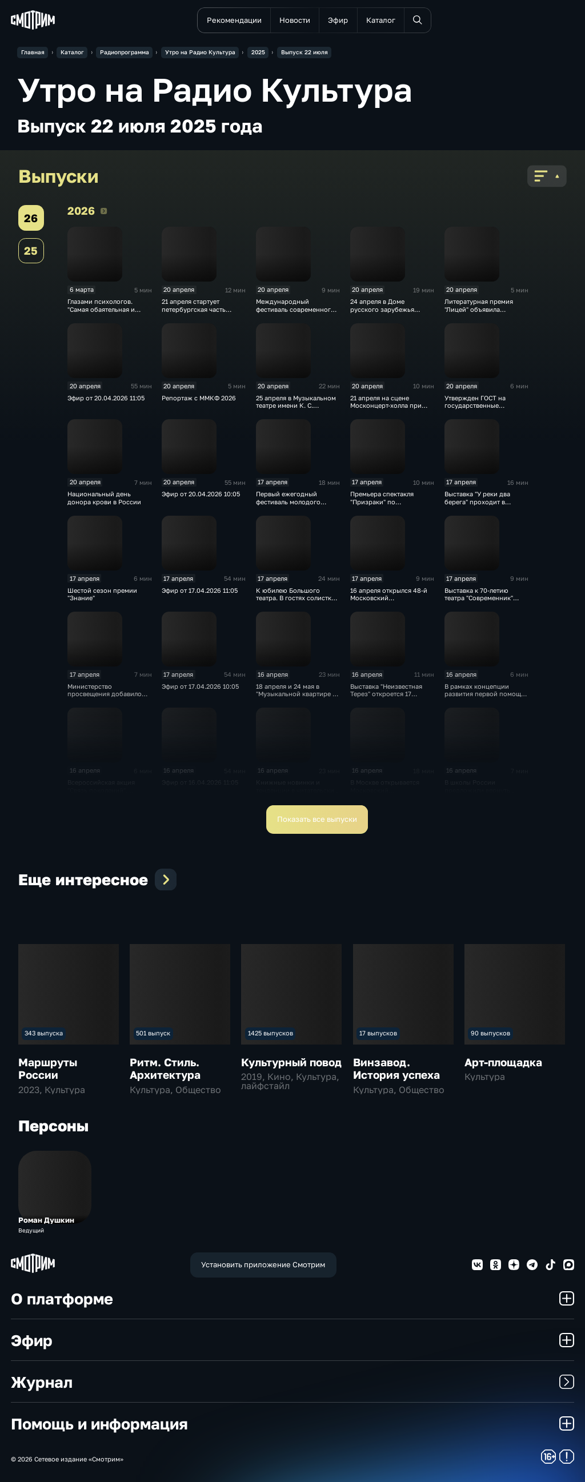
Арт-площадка (503, 1062)
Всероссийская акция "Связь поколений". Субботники (101, 789)
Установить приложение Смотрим (263, 1264)
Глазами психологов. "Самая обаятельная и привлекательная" (101, 309)
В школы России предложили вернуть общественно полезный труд (481, 793)
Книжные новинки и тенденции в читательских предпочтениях (297, 789)
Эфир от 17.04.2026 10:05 (200, 686)
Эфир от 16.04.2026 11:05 (200, 782)
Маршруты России (47, 1068)
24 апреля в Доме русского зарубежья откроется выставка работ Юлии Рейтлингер (390, 313)
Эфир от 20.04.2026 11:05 (106, 397)
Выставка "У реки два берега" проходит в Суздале (477, 501)
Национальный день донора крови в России (104, 497)
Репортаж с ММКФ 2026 (199, 397)
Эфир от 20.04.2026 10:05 (201, 493)
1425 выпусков (270, 1033)
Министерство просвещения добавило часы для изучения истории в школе (104, 697)
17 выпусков (378, 1033)
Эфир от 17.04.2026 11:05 (200, 590)
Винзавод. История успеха (396, 1068)
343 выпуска (44, 1033)
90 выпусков (490, 1033)
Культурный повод (291, 1062)
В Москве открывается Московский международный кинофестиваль (384, 793)
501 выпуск (153, 1033)
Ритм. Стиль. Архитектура (165, 1068)
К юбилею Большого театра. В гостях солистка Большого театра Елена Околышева (295, 602)
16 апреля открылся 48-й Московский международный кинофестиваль (388, 602)
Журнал (292, 1381)
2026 (104, 210)
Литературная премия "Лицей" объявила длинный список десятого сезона (485, 313)
